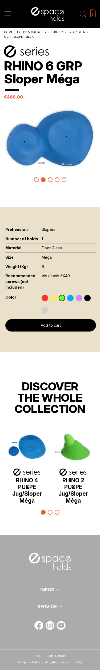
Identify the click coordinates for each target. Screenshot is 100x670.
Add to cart (51, 325)
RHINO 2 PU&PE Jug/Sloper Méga (73, 490)
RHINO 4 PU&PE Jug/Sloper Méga (27, 490)
